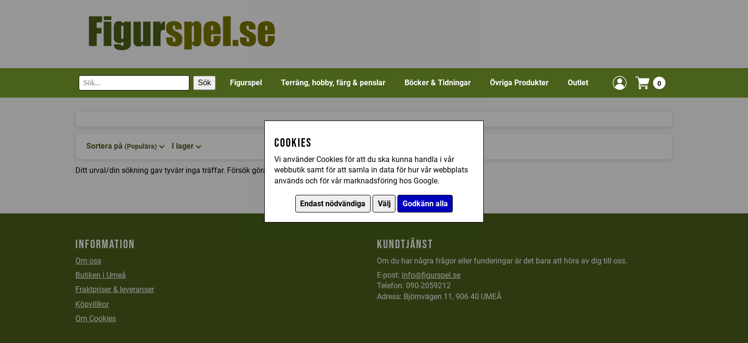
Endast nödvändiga (332, 203)
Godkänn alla (425, 203)
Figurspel (246, 82)
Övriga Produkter (519, 82)
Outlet (578, 82)
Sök (204, 83)
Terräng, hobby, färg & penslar (333, 82)
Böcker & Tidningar (438, 82)
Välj (384, 203)
